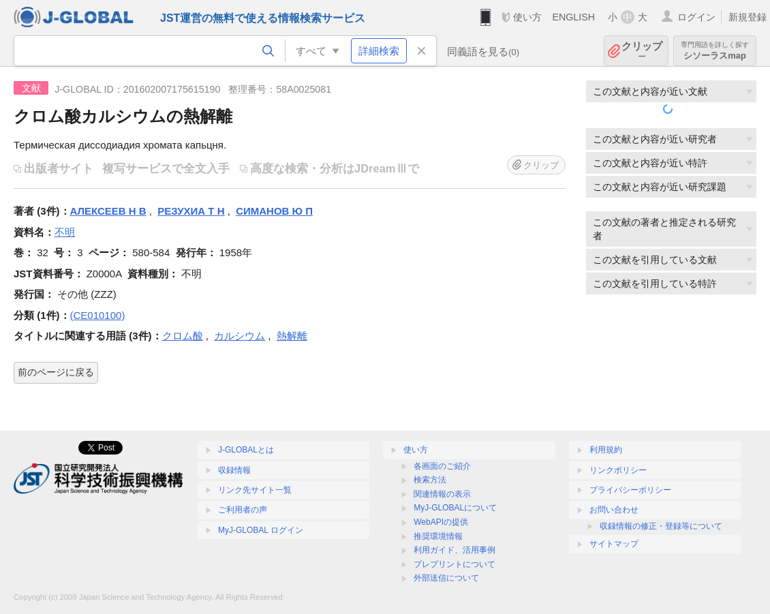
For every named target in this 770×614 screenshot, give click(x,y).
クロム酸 (182, 335)
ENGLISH (573, 17)
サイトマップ (613, 544)
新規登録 (747, 17)
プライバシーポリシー (630, 490)
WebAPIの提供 (441, 522)
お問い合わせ (613, 510)
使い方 (527, 17)
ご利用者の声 (242, 510)
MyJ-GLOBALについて (455, 507)
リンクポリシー (618, 470)
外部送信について (446, 578)
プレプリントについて (454, 564)
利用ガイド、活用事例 (454, 550)
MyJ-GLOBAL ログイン (260, 530)
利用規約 (605, 450)
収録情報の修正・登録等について (661, 526)
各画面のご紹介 (442, 466)
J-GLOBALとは (246, 450)
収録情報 (234, 470)
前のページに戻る (56, 372)
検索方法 (430, 480)
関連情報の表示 (442, 494)
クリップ (641, 50)
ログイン (696, 17)
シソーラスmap (715, 51)
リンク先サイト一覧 (255, 490)
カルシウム (239, 335)
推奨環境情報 (438, 536)
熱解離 (292, 335)
